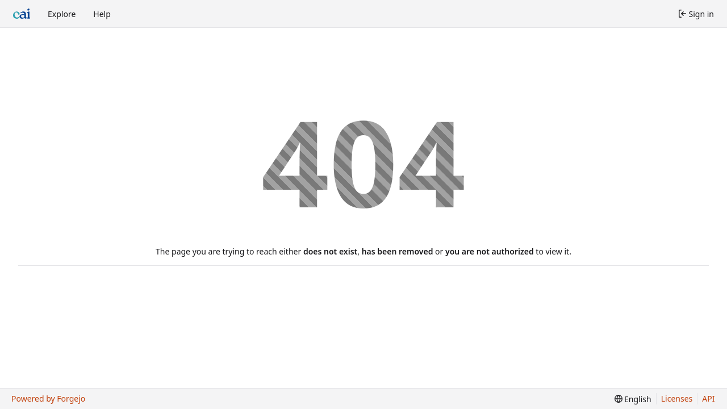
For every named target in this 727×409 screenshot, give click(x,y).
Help (102, 14)
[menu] (633, 399)
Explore (62, 14)
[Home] (21, 13)
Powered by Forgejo (48, 398)
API (708, 398)
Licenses (677, 398)
